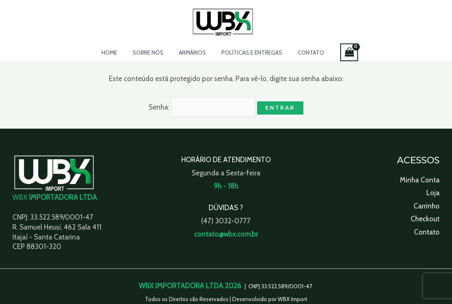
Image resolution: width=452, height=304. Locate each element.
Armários (192, 52)
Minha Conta (420, 179)
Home (117, 52)
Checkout (425, 217)
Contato (303, 52)
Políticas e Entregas (248, 52)
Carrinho (427, 205)
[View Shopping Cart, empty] (340, 52)
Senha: (202, 106)
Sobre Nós (151, 52)
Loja (433, 191)
